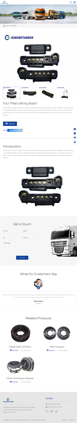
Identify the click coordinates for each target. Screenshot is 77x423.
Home (8, 26)
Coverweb (71, 420)
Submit (22, 257)
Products (14, 26)
